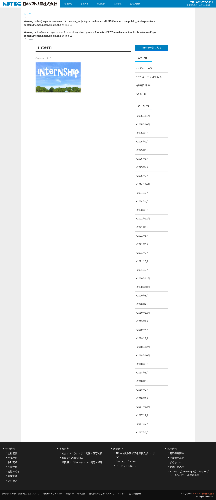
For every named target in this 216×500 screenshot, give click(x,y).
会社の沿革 (14, 471)
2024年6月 (143, 193)
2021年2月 (143, 270)
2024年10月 (143, 184)
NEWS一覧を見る (151, 47)
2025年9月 (143, 133)
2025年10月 (143, 124)
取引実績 (12, 462)
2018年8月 (143, 364)
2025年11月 (143, 116)
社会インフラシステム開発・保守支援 (82, 453)
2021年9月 (143, 227)
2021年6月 (143, 244)
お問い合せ (135, 4)
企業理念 (12, 458)
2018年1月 (143, 398)
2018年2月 (143, 389)
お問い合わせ (135, 493)
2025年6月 (143, 150)
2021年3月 (143, 261)
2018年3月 (143, 381)
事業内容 (84, 4)
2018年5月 (143, 372)
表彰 (139, 94)
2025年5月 (143, 158)
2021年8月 (143, 235)
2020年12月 (143, 278)
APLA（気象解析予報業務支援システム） (135, 455)
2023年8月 (143, 210)
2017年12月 (143, 407)
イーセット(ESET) (125, 466)
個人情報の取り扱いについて (101, 493)
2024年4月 (143, 201)
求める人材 (176, 462)
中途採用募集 (177, 458)
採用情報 (118, 4)
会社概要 (12, 453)
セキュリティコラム (148, 77)
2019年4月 (143, 330)
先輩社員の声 (177, 467)
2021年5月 (143, 253)
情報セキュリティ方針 (52, 493)
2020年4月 (143, 304)
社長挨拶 (12, 467)
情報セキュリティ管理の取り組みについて (20, 493)
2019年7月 (143, 321)
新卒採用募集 (177, 453)
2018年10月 (143, 355)
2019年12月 (143, 312)
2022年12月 (143, 218)
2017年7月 (143, 424)
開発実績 (12, 476)
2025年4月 (143, 167)
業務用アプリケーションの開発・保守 (82, 462)
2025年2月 (143, 176)
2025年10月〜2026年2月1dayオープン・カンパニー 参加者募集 (189, 473)
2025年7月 (143, 141)
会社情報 (68, 4)
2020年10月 (143, 287)
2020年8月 (143, 295)
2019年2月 (143, 338)
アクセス (12, 480)
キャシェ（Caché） (126, 461)
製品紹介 (101, 4)
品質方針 (70, 493)
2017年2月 (143, 432)
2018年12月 (143, 347)
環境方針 (81, 493)
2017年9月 (143, 415)
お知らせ (142, 68)
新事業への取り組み (72, 458)
